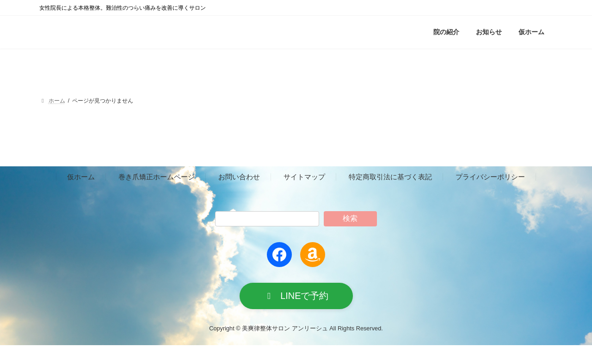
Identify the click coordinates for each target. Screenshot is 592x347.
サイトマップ (304, 177)
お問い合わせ (239, 177)
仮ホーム (81, 177)
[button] (296, 297)
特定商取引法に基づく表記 (390, 177)
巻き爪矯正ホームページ (156, 177)
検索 (350, 218)
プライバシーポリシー (490, 177)
